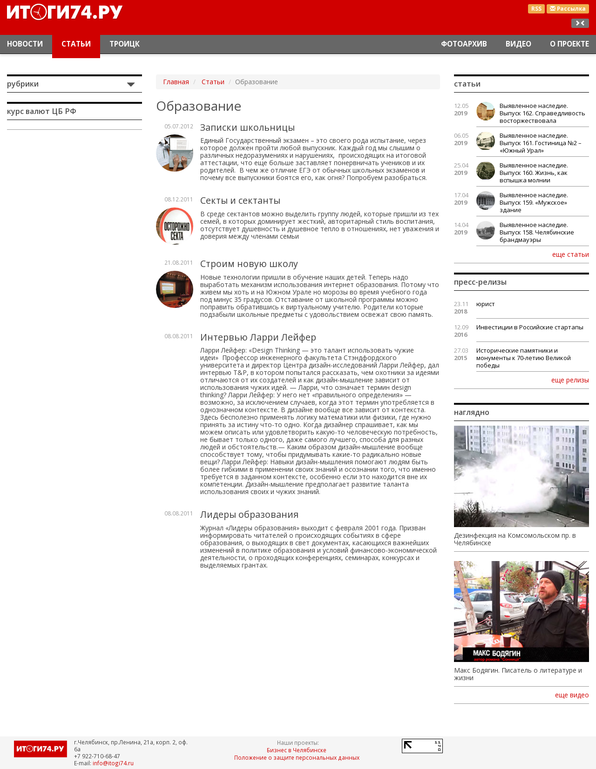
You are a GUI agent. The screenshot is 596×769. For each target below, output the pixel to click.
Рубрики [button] (23, 83)
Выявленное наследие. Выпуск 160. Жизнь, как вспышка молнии (534, 172)
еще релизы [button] (570, 379)
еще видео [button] (572, 695)
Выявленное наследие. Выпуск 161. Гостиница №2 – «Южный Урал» (541, 142)
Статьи (76, 44)
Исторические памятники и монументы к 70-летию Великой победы (523, 357)
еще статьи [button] (570, 254)
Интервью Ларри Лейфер (258, 337)
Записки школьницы (247, 127)
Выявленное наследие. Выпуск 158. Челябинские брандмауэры (537, 232)
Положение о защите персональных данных (296, 757)
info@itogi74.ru (113, 763)
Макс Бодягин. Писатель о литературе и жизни (518, 674)
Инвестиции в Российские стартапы (529, 327)
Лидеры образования (249, 514)
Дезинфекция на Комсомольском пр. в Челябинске (515, 539)
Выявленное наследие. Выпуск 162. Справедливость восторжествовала (542, 113)
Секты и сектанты (240, 200)
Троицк (124, 44)
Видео (518, 44)
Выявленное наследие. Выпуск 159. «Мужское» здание (534, 202)
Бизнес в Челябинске (296, 750)
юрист (485, 304)
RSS (536, 8)
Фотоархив (464, 44)
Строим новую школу (249, 263)
